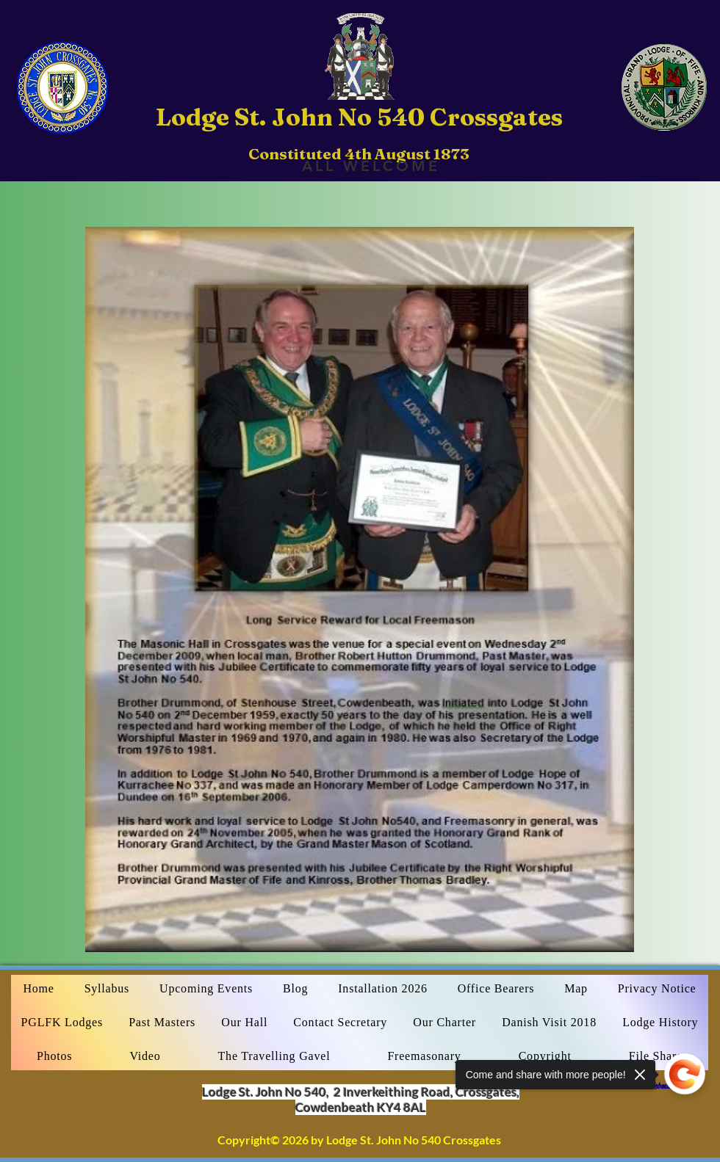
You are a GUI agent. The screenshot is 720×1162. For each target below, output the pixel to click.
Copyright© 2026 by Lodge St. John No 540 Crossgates (359, 1140)
